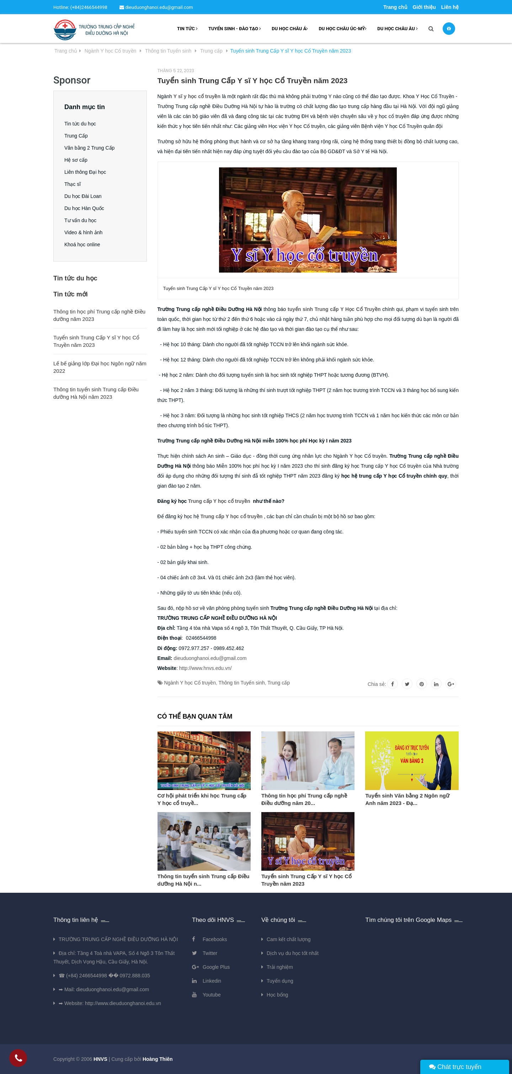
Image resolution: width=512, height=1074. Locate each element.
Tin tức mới (70, 294)
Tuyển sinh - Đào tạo (234, 28)
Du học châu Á (290, 28)
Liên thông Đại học (85, 172)
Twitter (210, 953)
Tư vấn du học (80, 220)
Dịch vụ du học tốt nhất (293, 953)
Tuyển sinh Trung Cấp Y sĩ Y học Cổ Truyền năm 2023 (306, 880)
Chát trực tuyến (455, 1066)
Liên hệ (450, 7)
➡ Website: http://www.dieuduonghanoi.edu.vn (110, 1003)
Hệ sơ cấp (75, 160)
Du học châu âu (397, 28)
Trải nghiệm (280, 967)
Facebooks (215, 939)
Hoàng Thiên (158, 1059)
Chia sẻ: (377, 684)
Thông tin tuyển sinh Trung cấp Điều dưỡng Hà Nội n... (204, 880)
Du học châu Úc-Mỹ (343, 28)
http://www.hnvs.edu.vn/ (205, 668)
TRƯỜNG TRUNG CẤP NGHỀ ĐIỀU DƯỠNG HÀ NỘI (118, 939)
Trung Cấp (76, 136)
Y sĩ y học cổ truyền (197, 96)
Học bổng (277, 995)
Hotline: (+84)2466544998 (80, 7)
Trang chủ (395, 7)
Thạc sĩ (72, 184)
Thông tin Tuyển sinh (242, 683)
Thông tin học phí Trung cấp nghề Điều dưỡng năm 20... (304, 799)
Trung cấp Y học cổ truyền (220, 501)
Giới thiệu (424, 7)
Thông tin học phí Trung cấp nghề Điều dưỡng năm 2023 (99, 315)
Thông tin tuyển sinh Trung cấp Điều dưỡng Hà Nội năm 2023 (96, 393)
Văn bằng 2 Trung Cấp (89, 148)
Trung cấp (278, 683)
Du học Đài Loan (83, 196)
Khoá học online (82, 244)
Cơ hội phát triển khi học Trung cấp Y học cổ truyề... (202, 799)
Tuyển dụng (280, 981)
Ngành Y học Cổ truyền (190, 683)
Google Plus (216, 967)
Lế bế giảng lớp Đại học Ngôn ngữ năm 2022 (99, 367)
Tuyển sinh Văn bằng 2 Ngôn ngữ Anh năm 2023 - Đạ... (407, 799)
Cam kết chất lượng (288, 939)
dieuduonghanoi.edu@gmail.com (156, 7)
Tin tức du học (80, 124)
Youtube (212, 995)
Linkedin (212, 981)
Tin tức (187, 28)
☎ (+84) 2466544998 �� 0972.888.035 (104, 975)
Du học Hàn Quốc (84, 208)
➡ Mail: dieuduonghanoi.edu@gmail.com (104, 989)
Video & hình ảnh (83, 232)
